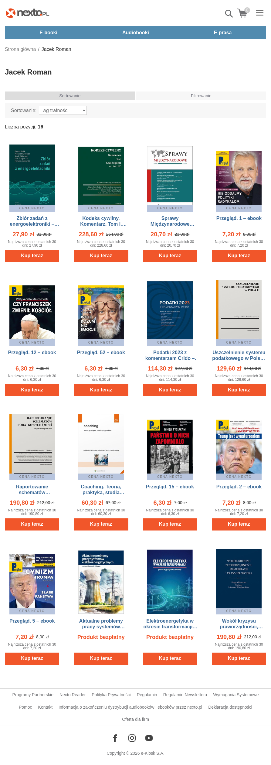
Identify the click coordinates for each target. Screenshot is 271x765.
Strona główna (20, 49)
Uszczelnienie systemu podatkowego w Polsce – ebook (239, 358)
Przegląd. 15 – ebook (170, 486)
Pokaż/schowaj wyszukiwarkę (229, 13)
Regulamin (147, 694)
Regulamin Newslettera (185, 694)
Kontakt (45, 707)
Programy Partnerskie (32, 694)
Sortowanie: (24, 110)
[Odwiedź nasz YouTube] (149, 738)
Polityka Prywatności (111, 694)
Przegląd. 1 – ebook (239, 218)
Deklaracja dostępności (230, 707)
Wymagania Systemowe (236, 694)
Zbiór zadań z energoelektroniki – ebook (32, 224)
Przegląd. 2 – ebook (239, 486)
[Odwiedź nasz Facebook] (115, 738)
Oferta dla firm (135, 719)
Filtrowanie (201, 95)
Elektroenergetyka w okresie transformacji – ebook (170, 626)
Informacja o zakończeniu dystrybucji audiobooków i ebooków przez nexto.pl (130, 707)
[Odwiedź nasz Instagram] (132, 738)
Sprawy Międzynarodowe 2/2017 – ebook (170, 224)
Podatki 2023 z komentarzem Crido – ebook (170, 358)
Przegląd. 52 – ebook (101, 352)
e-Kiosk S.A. (152, 753)
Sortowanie (69, 95)
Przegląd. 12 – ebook (32, 352)
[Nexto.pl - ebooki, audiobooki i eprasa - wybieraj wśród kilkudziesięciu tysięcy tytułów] (27, 13)
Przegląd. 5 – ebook (32, 621)
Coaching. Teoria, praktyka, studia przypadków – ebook (101, 492)
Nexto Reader (72, 694)
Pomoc (25, 707)
